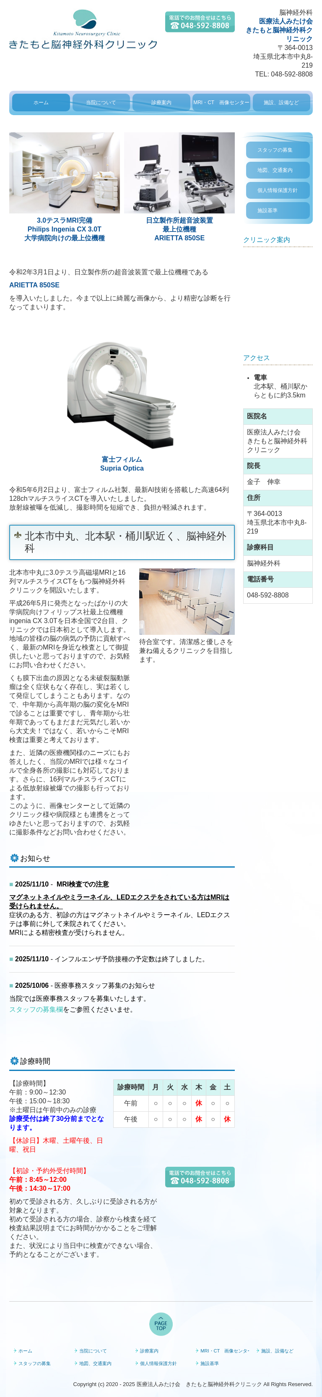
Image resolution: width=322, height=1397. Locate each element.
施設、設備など (281, 102)
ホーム (41, 102)
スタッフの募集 (275, 150)
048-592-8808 (292, 74)
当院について (101, 102)
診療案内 (161, 102)
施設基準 (267, 210)
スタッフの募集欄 (36, 1009)
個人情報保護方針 (277, 190)
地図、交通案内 (275, 170)
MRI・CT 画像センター (221, 102)
